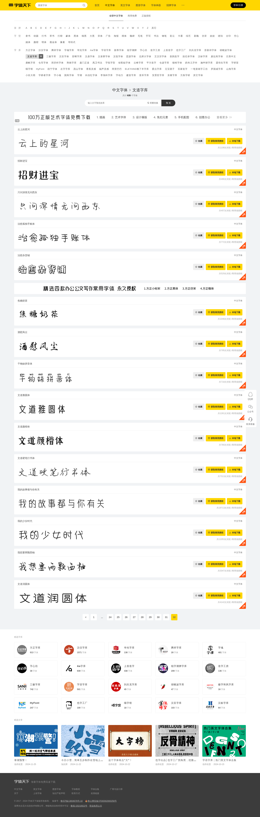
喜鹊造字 (174, 56)
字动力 (119, 75)
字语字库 (106, 50)
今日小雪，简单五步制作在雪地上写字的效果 (87, 760)
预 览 (168, 103)
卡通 (180, 36)
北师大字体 (145, 56)
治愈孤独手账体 (26, 223)
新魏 (196, 36)
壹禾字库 (144, 75)
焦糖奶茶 (22, 300)
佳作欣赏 (18, 764)
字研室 (235, 62)
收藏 (200, 141)
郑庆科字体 (57, 62)
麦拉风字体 (217, 56)
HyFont (40, 69)
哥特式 (71, 42)
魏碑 (132, 36)
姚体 (28, 42)
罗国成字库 (217, 69)
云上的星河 (24, 129)
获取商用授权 (217, 141)
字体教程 (76, 789)
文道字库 (32, 56)
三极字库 (51, 56)
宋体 (100, 36)
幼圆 (36, 36)
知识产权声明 (58, 793)
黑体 (76, 36)
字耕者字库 (45, 75)
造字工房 (155, 50)
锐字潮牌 (132, 50)
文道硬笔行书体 (26, 458)
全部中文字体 (116, 15)
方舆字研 (185, 75)
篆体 (68, 36)
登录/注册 (238, 5)
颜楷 (36, 42)
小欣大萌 (30, 75)
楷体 (124, 36)
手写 (148, 36)
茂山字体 (78, 69)
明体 (44, 42)
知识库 (64, 764)
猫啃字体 (177, 62)
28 (142, 617)
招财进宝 (22, 160)
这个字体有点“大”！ (120, 760)
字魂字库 (69, 50)
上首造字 (168, 50)
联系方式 (76, 793)
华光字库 (82, 50)
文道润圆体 (24, 584)
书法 (156, 36)
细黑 (84, 36)
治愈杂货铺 (24, 255)
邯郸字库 (77, 56)
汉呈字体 (64, 56)
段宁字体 (52, 69)
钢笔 (164, 36)
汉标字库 (203, 56)
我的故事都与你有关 (29, 489)
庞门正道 (84, 62)
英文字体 (125, 5)
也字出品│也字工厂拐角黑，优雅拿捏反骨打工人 (183, 760)
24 (110, 617)
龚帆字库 (30, 62)
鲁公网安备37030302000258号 (102, 801)
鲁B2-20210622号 (79, 806)
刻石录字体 (189, 56)
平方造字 (151, 62)
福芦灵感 (104, 69)
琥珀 (220, 36)
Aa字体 (94, 50)
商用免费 (132, 15)
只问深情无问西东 (27, 192)
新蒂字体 (119, 50)
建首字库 (131, 75)
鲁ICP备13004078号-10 (71, 801)
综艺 (188, 36)
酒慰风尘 (22, 332)
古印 (228, 36)
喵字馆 (29, 69)
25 (118, 617)
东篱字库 (172, 75)
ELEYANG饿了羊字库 (137, 69)
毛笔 (140, 36)
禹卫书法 (97, 62)
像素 (62, 42)
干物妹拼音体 (25, 363)
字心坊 (143, 50)
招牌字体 (171, 5)
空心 (236, 36)
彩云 (172, 36)
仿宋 (204, 36)
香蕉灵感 (91, 69)
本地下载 (236, 141)
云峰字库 (138, 62)
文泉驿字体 (104, 56)
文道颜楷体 (24, 426)
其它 (154, 28)
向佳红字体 (91, 75)
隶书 (28, 36)
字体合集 (95, 789)
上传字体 (37, 793)
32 (174, 617)
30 (158, 617)
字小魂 (57, 75)
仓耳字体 (43, 62)
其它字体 (198, 75)
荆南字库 (72, 62)
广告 (108, 36)
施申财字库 (207, 62)
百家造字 (183, 69)
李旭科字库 (107, 75)
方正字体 (30, 50)
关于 (16, 793)
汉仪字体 (43, 50)
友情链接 (95, 793)
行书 (44, 36)
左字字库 (65, 69)
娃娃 (212, 36)
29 (150, 617)
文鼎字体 (90, 56)
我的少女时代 (25, 521)
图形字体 (141, 5)
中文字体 (110, 5)
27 (134, 617)
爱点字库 (157, 69)
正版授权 (146, 15)
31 (166, 617)
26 (126, 617)
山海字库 (231, 69)
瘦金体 (53, 42)
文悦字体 (118, 56)
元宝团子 (170, 69)
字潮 (79, 75)
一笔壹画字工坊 (199, 69)
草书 (52, 36)
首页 (97, 5)
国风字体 (69, 75)
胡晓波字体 (226, 50)
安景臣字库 (158, 75)
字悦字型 (110, 62)
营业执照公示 (95, 806)
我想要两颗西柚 (26, 552)
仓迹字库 (164, 62)
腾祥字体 (56, 50)
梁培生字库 (222, 62)
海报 (116, 36)
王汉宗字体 (160, 56)
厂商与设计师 (116, 789)
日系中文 (231, 56)
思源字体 (131, 56)
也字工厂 (181, 50)
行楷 (60, 36)
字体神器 (156, 5)
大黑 (92, 36)
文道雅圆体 (24, 395)
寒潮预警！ (20, 760)
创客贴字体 (124, 62)
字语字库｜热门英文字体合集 (219, 760)
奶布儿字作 (191, 62)
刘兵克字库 (195, 50)
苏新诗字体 (210, 50)
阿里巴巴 (117, 69)
